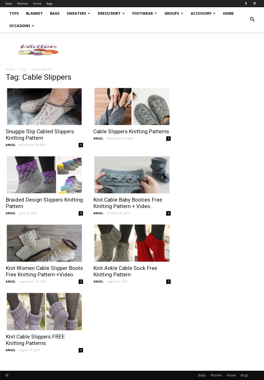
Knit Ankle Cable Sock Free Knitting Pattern (125, 271)
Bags (49, 3)
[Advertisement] (164, 49)
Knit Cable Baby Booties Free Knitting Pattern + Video (127, 203)
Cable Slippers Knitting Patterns (131, 131)
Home (37, 3)
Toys (14, 13)
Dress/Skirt (111, 13)
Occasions (21, 25)
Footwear (144, 13)
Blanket (34, 13)
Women (22, 3)
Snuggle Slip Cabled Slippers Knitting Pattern (40, 134)
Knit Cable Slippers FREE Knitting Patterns (35, 340)
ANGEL (10, 145)
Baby (9, 3)
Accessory (203, 13)
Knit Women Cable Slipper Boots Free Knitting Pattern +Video (44, 271)
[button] (252, 19)
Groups (173, 13)
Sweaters (78, 13)
